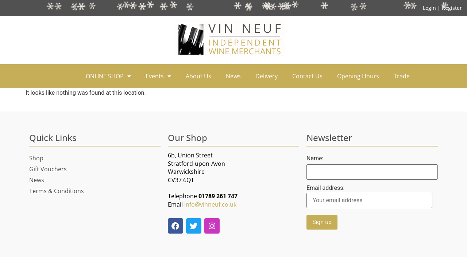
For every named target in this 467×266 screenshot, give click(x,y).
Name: (315, 158)
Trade (402, 76)
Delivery (266, 76)
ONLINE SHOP (108, 76)
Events (158, 76)
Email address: (369, 196)
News (233, 76)
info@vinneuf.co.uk (210, 204)
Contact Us (307, 76)
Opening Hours (358, 76)
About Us (198, 76)
